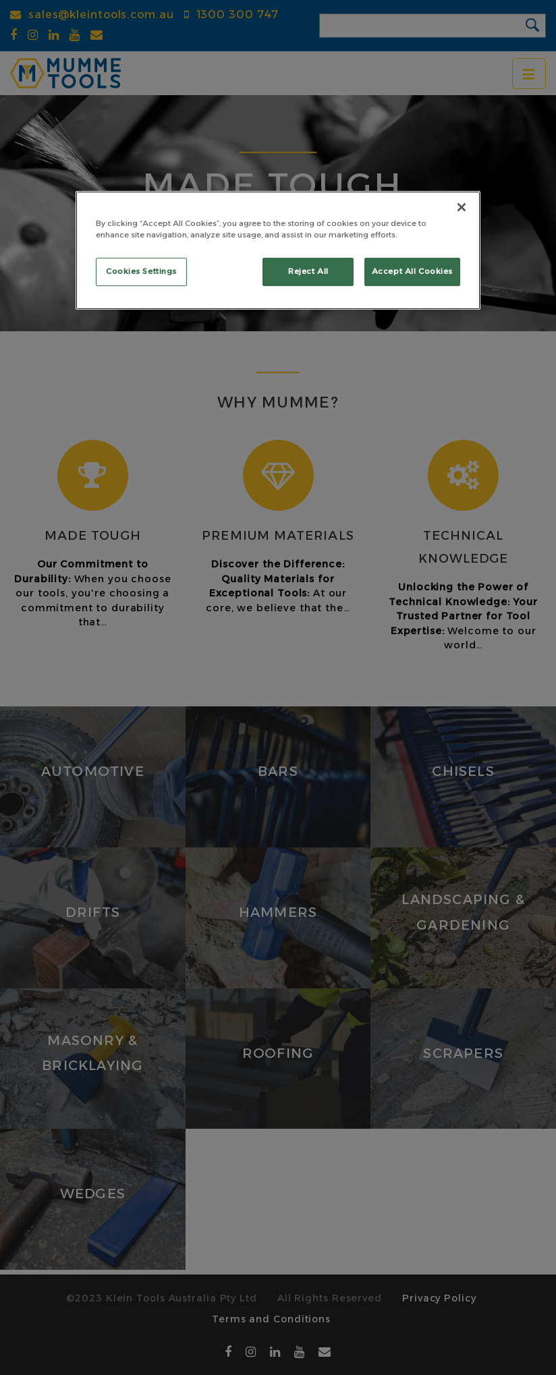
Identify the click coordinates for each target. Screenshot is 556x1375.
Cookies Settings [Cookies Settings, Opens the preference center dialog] (141, 271)
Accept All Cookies (412, 271)
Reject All (308, 271)
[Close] (461, 207)
